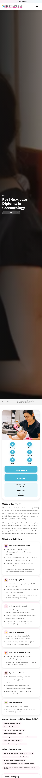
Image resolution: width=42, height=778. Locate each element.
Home (4, 402)
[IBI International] (11, 6)
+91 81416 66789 (21, 1)
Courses (11, 402)
